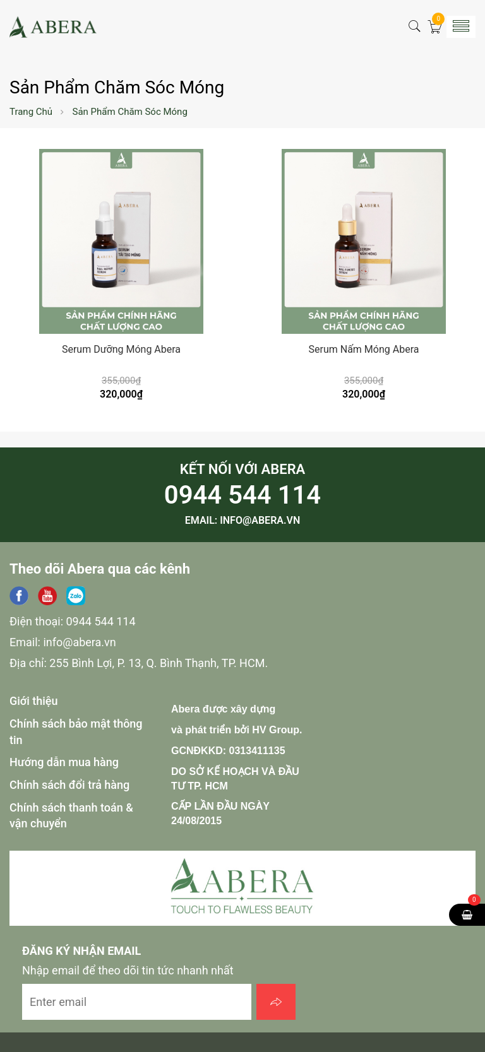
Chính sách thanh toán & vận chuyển (71, 815)
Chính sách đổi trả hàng (69, 784)
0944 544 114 (242, 495)
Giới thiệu (33, 700)
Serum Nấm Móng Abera (364, 349)
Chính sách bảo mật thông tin (76, 732)
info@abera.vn (260, 520)
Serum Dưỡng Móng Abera (121, 349)
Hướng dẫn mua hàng (64, 762)
